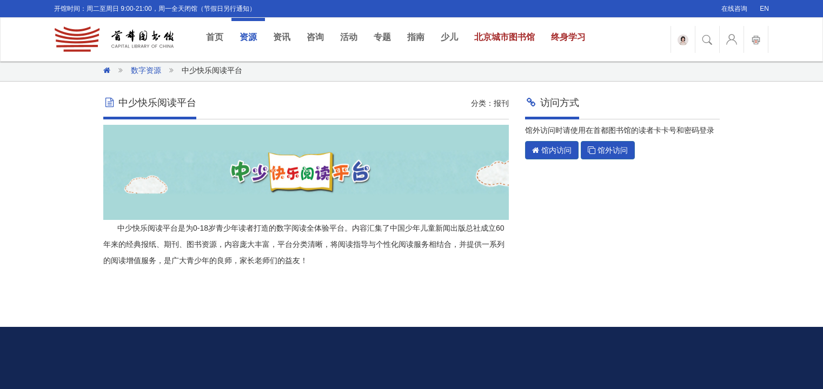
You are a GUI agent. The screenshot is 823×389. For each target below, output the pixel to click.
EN (764, 8)
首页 (218, 36)
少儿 (449, 37)
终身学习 (568, 37)
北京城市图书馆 (504, 37)
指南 (415, 37)
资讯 (281, 37)
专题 (382, 37)
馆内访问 (552, 150)
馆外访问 (608, 150)
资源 (248, 37)
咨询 (315, 37)
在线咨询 (734, 8)
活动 (348, 37)
